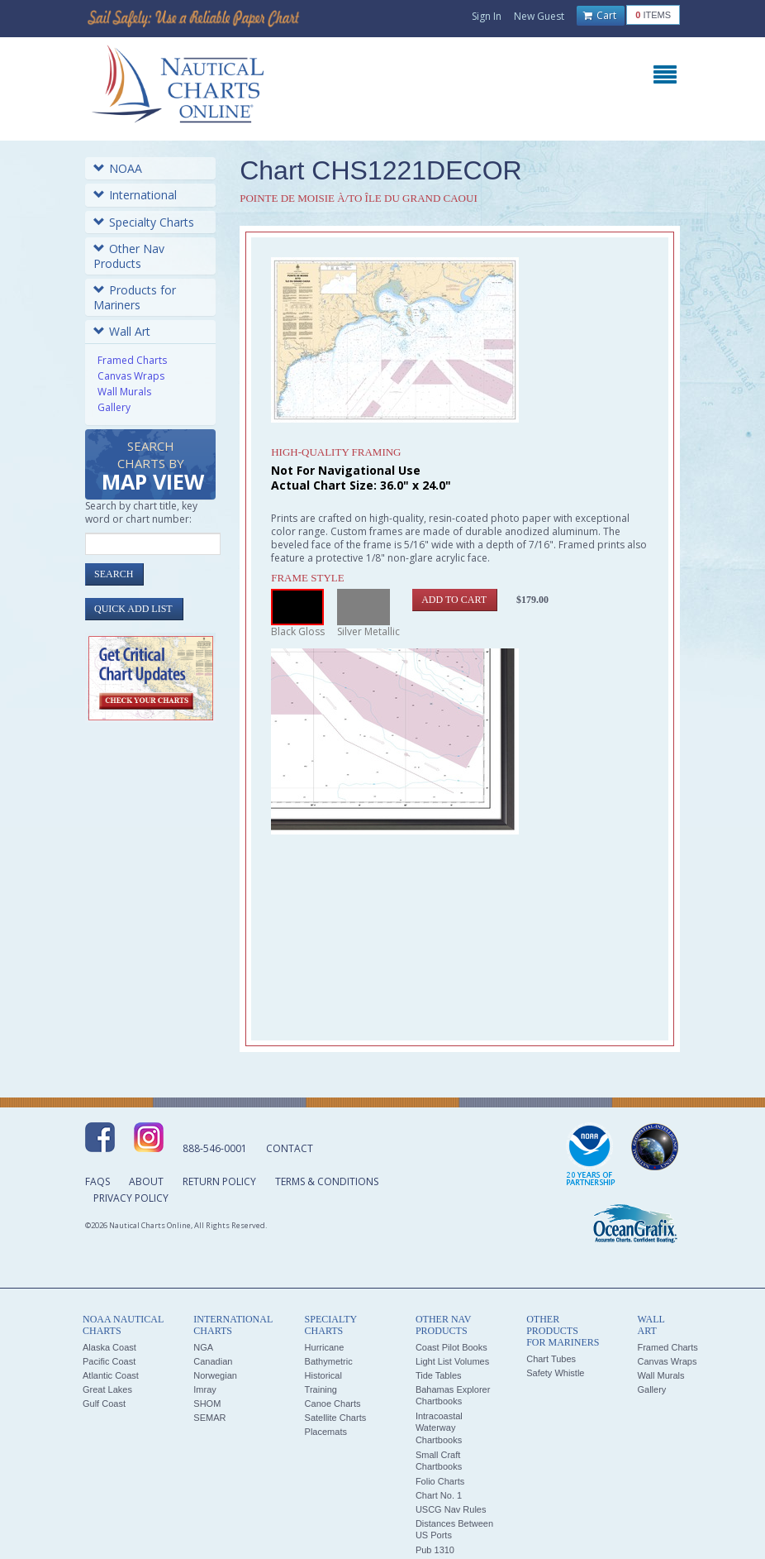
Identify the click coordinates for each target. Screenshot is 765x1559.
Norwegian (215, 1375)
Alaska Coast (109, 1347)
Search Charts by (153, 467)
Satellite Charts (336, 1418)
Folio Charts (440, 1481)
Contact (289, 1148)
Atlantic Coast (111, 1375)
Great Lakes (107, 1389)
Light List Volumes (452, 1361)
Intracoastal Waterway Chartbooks (439, 1428)
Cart (599, 15)
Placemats (326, 1432)
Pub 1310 (435, 1550)
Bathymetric (329, 1361)
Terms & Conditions (326, 1181)
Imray (204, 1389)
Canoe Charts (333, 1403)
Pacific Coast (109, 1361)
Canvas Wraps (130, 376)
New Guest (539, 16)
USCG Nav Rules (451, 1509)
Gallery (114, 407)
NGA (203, 1347)
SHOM (207, 1403)
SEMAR (209, 1418)
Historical (323, 1375)
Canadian (212, 1361)
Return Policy (219, 1181)
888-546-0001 (215, 1148)
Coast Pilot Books (451, 1347)
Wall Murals (124, 392)
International (135, 195)
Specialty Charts (143, 222)
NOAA (117, 168)
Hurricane (324, 1347)
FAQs (97, 1181)
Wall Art (121, 331)
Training (321, 1389)
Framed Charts (132, 360)
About (146, 1181)
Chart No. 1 (439, 1495)
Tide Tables (439, 1375)
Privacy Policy (131, 1198)
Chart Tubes (551, 1359)
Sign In (486, 16)
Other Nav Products (128, 256)
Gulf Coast (104, 1403)
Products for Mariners (134, 297)
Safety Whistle (555, 1373)
